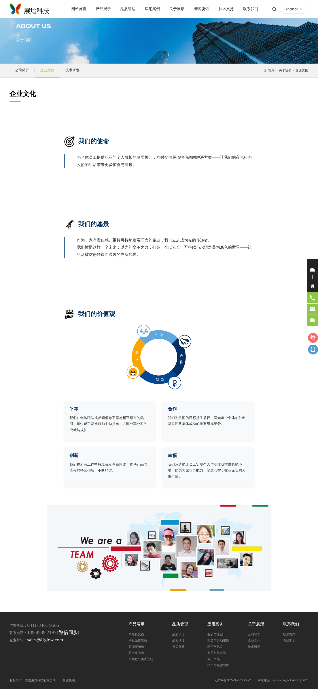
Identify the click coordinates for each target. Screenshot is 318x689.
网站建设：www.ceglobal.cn (278, 680)
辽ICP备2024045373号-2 (233, 680)
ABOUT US (33, 26)
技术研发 (72, 70)
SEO (305, 680)
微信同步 (68, 632)
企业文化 (47, 70)
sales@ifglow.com (45, 639)
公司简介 (22, 70)
